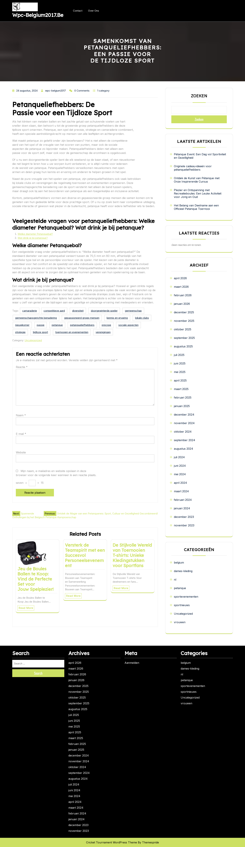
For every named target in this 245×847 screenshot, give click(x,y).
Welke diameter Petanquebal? (35, 234)
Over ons (93, 10)
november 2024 (184, 423)
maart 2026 (181, 286)
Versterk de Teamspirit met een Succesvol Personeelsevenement (85, 555)
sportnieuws (182, 605)
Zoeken (199, 96)
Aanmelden (132, 662)
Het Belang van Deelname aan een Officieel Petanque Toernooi (196, 207)
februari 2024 (183, 499)
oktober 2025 (182, 329)
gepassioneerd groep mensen (81, 317)
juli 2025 (179, 355)
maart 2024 (181, 491)
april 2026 (180, 278)
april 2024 (180, 482)
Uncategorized (33, 340)
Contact (77, 10)
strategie (20, 332)
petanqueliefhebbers (82, 325)
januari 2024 (182, 508)
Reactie (22, 367)
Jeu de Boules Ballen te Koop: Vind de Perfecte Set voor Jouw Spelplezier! (35, 579)
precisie (106, 325)
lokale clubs (142, 317)
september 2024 (184, 440)
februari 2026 (183, 295)
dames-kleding (183, 571)
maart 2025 (181, 389)
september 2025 (184, 338)
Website (21, 452)
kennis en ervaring (117, 317)
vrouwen (179, 622)
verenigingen (103, 332)
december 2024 (184, 414)
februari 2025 (182, 397)
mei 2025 (179, 372)
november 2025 (184, 321)
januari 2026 (182, 303)
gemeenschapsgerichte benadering (36, 317)
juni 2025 (179, 363)
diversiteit (78, 310)
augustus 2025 (183, 346)
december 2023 (184, 517)
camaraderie (29, 310)
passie (40, 325)
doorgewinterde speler (104, 310)
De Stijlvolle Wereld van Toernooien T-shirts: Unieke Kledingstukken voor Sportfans (132, 555)
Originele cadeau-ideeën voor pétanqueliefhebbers (193, 167)
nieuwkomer (22, 325)
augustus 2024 (183, 448)
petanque (57, 325)
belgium (179, 562)
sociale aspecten (128, 325)
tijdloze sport (40, 332)
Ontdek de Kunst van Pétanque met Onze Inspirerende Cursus (196, 179)
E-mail (21, 434)
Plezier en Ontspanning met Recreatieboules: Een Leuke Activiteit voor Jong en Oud (197, 193)
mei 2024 (180, 474)
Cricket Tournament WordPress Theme (111, 842)
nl (175, 579)
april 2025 (180, 380)
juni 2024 (180, 465)
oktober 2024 (183, 431)
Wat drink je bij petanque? (33, 237)
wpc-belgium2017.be (37, 15)
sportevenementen (186, 596)
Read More (26, 608)
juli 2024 (179, 457)
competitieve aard (54, 310)
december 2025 (184, 312)
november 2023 (184, 525)
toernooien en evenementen (71, 332)
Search (38, 673)
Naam (21, 415)
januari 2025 (182, 406)
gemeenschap (133, 310)
